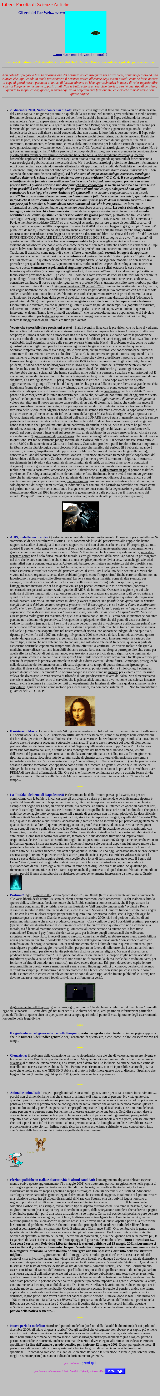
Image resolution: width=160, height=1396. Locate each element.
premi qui (89, 1363)
